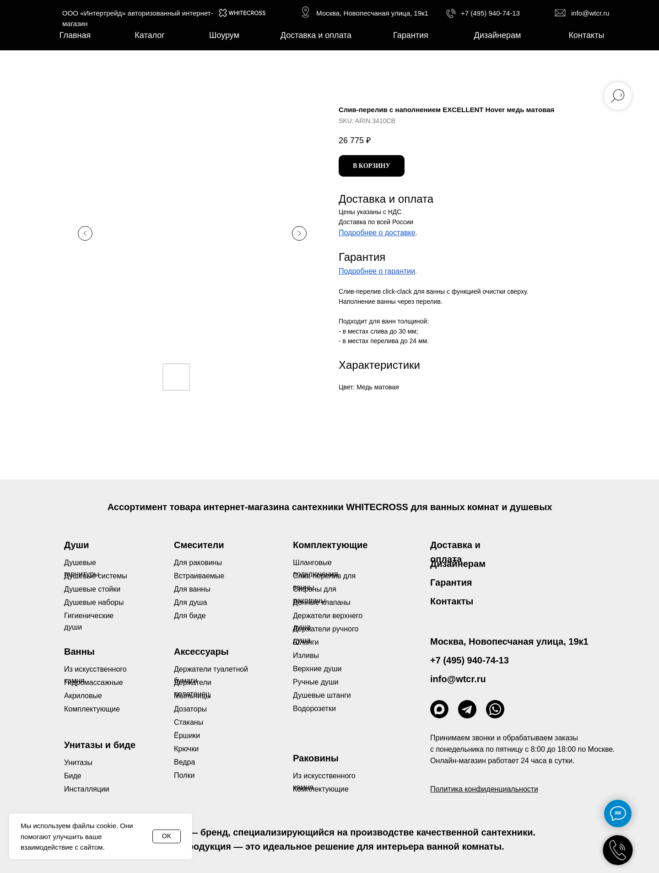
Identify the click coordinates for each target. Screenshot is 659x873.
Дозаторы (190, 709)
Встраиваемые (199, 576)
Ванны (79, 652)
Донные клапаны (322, 602)
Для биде (190, 616)
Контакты (451, 601)
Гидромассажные (93, 682)
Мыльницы (192, 696)
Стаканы (188, 722)
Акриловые (83, 696)
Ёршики (187, 735)
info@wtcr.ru (590, 13)
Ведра (184, 762)
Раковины (316, 758)
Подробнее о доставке (377, 233)
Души (76, 545)
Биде (72, 776)
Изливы (306, 655)
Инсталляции (86, 789)
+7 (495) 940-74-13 (490, 13)
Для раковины (198, 562)
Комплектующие (321, 789)
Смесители (199, 545)
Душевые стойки (92, 589)
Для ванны (192, 589)
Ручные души (316, 682)
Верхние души (317, 669)
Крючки (186, 749)
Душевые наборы (94, 602)
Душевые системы (95, 576)
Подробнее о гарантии (377, 271)
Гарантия (451, 582)
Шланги (306, 642)
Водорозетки (314, 708)
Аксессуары (201, 652)
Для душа (190, 602)
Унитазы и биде (99, 745)
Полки (184, 775)
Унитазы (78, 762)
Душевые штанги (322, 695)
